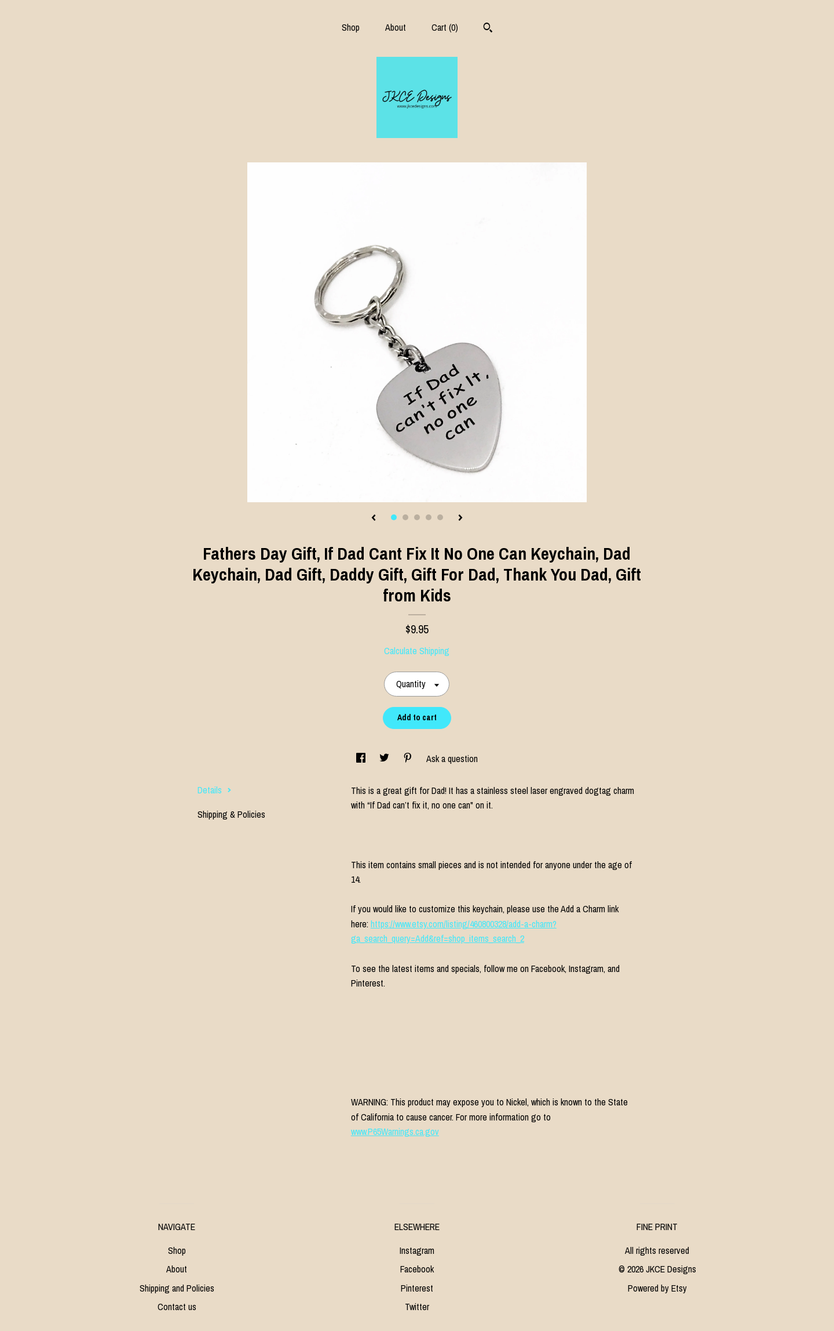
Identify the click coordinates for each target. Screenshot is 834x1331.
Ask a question (452, 758)
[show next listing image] (460, 518)
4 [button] (428, 517)
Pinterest (417, 1288)
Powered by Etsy (657, 1288)
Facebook (417, 1269)
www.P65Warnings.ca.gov (395, 1131)
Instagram (417, 1250)
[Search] (488, 29)
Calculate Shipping (416, 650)
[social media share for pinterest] (409, 758)
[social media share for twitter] (385, 758)
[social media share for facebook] (362, 758)
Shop (351, 27)
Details (214, 790)
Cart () (444, 27)
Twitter (417, 1306)
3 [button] (417, 517)
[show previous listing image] (373, 518)
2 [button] (405, 517)
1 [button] (394, 517)
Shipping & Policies (231, 814)
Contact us (177, 1306)
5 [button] (440, 517)
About (395, 27)
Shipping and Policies (177, 1288)
